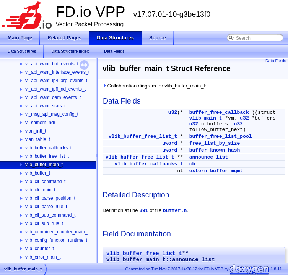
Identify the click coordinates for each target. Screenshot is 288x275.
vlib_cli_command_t (45, 181)
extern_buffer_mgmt (216, 171)
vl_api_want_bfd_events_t (51, 63)
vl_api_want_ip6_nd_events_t (55, 89)
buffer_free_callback (219, 112)
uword (169, 143)
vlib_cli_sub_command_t (50, 215)
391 (143, 211)
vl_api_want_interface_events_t (57, 72)
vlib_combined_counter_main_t (57, 232)
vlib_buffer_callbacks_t (48, 147)
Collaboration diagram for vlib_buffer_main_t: (155, 86)
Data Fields (275, 60)
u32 (172, 112)
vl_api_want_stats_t (45, 105)
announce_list (208, 157)
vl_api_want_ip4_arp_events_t (56, 80)
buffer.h (175, 211)
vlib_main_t (205, 118)
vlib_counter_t (39, 248)
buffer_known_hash (214, 150)
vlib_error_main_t (43, 257)
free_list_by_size (214, 143)
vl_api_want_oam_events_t (53, 97)
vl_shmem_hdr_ (41, 122)
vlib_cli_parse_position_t (50, 198)
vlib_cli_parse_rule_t (46, 206)
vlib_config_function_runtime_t (56, 240)
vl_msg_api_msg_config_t (51, 114)
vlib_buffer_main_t (44, 164)
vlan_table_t (37, 139)
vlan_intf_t (35, 131)
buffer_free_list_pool (220, 136)
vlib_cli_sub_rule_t (44, 223)
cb (192, 164)
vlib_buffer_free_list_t (47, 156)
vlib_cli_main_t (40, 189)
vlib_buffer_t (37, 173)
